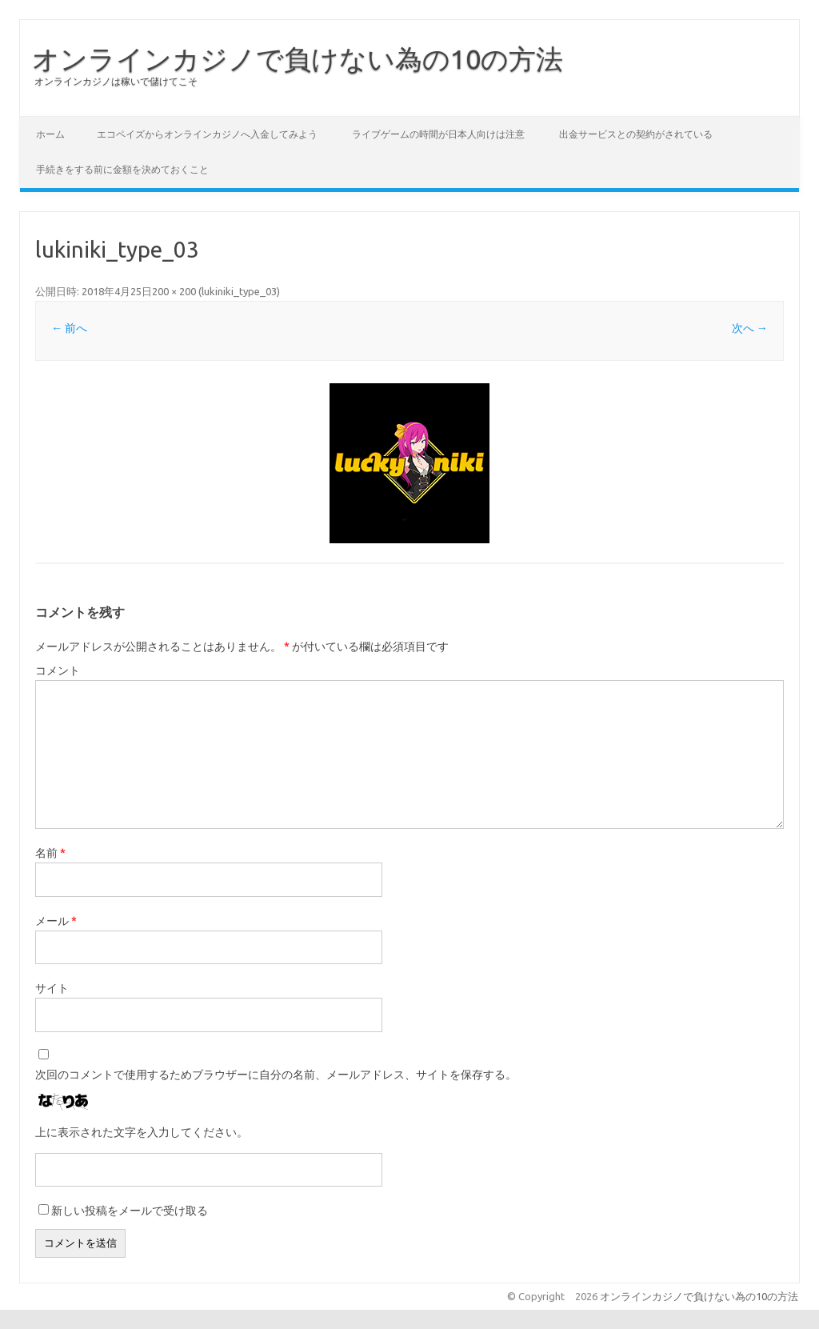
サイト (52, 988)
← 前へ (69, 328)
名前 (50, 853)
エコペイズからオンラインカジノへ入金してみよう (207, 134)
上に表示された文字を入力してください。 (141, 1132)
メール (56, 921)
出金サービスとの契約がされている (636, 134)
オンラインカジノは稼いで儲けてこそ (116, 81)
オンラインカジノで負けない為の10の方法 (297, 58)
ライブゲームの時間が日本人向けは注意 (438, 134)
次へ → (750, 328)
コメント (57, 670)
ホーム (50, 134)
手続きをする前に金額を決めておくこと (122, 169)
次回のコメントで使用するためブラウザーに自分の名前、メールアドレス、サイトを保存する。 (276, 1074)
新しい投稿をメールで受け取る (129, 1210)
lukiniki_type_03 (239, 291)
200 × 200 (174, 291)
